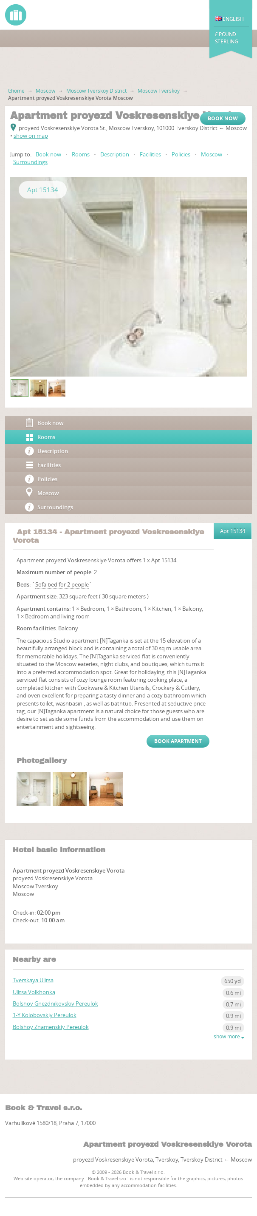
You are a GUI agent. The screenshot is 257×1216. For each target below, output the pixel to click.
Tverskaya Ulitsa (33, 980)
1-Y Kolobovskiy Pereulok (44, 1015)
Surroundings (30, 162)
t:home (16, 90)
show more (229, 1036)
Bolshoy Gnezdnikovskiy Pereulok (55, 1003)
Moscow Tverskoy (159, 90)
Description (114, 154)
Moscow (45, 90)
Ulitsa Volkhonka (34, 992)
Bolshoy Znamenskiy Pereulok (51, 1027)
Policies (181, 154)
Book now (223, 118)
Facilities (150, 154)
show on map (31, 135)
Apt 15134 (42, 189)
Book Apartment (178, 741)
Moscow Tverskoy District (96, 90)
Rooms (81, 154)
